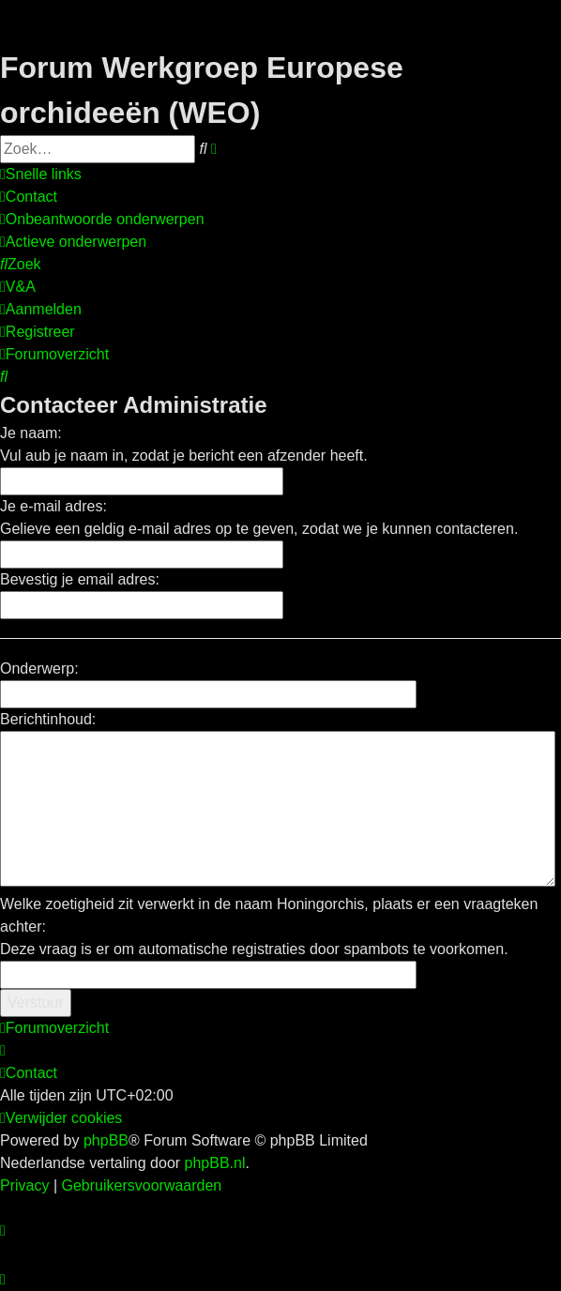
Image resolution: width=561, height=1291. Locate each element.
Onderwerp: (39, 668)
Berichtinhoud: (48, 719)
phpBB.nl (215, 1163)
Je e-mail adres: (53, 506)
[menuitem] (28, 197)
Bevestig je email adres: (79, 579)
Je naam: (31, 433)
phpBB (106, 1140)
